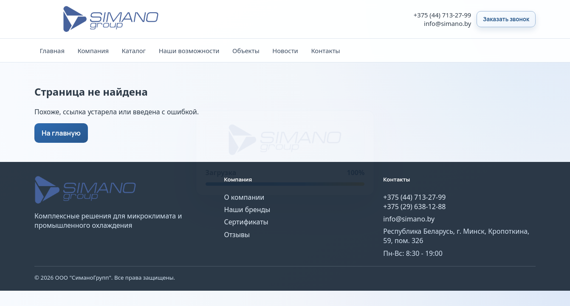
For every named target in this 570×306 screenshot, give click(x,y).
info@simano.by (447, 23)
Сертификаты (246, 222)
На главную (61, 133)
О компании (244, 197)
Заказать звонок (506, 19)
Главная (52, 50)
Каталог (134, 50)
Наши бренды (247, 209)
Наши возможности (189, 50)
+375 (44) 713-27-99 (442, 15)
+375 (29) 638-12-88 (414, 206)
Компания (93, 50)
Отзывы (237, 234)
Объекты (246, 50)
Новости (285, 50)
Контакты (325, 50)
